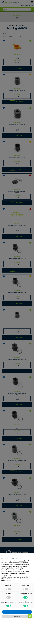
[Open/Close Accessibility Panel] (30, 616)
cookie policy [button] (19, 568)
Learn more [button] (17, 616)
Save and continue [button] (17, 612)
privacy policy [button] (22, 561)
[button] (31, 555)
